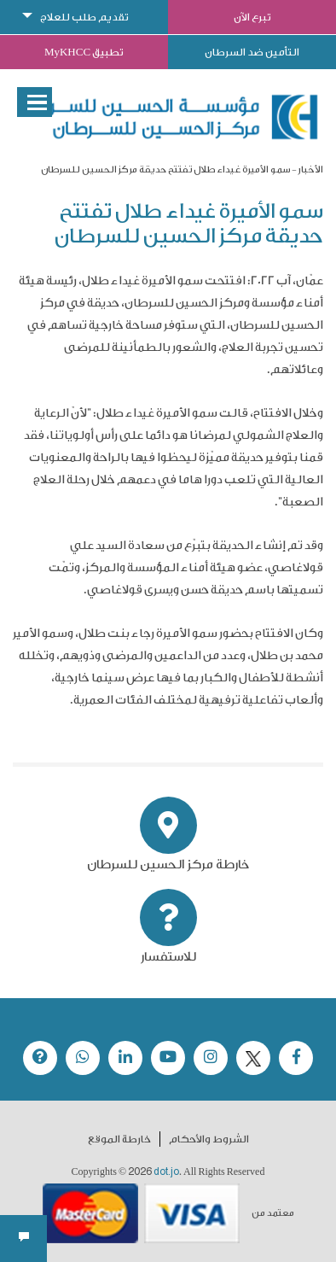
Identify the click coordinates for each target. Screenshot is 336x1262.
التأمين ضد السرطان (252, 52)
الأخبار (310, 169)
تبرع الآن (252, 17)
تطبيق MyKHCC (84, 52)
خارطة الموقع (119, 1139)
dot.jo (166, 1171)
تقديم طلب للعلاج (84, 17)
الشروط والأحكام (209, 1139)
